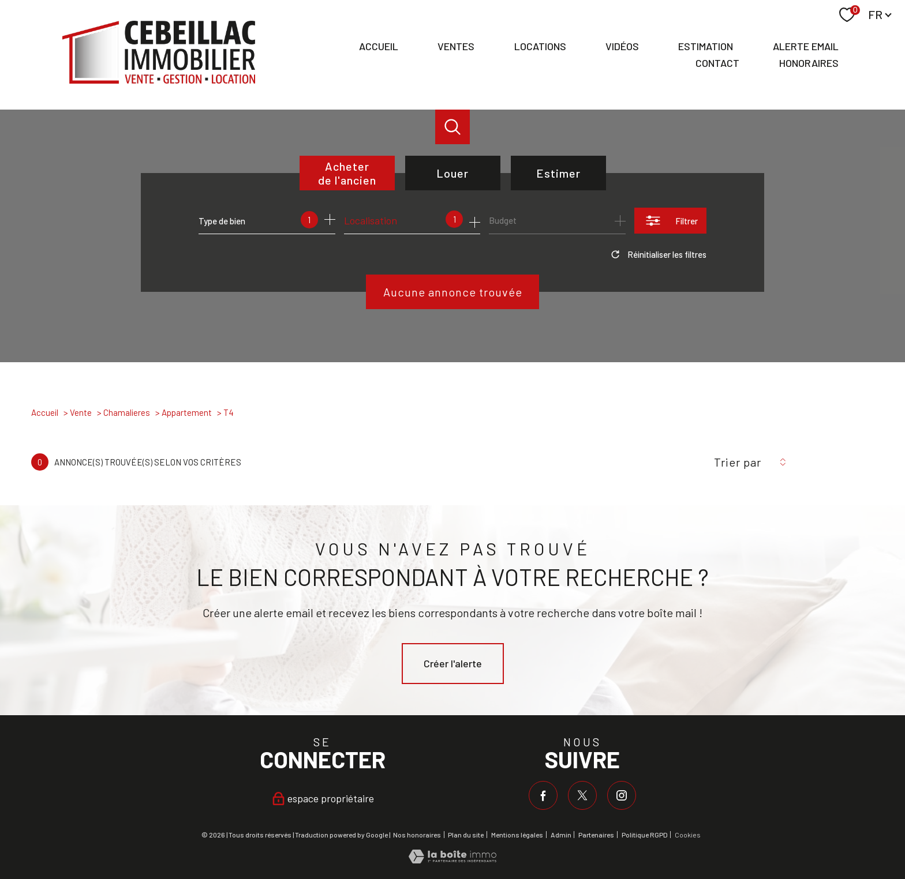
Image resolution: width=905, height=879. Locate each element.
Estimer (558, 173)
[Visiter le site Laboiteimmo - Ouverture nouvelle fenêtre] (452, 859)
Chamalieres (126, 412)
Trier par (737, 462)
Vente (81, 412)
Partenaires (596, 835)
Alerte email (806, 46)
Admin (561, 835)
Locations (540, 46)
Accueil (378, 46)
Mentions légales (517, 835)
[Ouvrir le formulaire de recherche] (670, 221)
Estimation (705, 46)
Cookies (688, 835)
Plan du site (466, 835)
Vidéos (622, 46)
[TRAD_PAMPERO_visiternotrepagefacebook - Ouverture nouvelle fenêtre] (543, 795)
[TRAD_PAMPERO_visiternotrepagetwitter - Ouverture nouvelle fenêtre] (582, 795)
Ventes (455, 46)
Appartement (187, 412)
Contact (717, 63)
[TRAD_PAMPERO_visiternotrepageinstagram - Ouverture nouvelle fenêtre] (621, 795)
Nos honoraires (417, 835)
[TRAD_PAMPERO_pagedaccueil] (158, 79)
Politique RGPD (645, 835)
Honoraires (809, 63)
